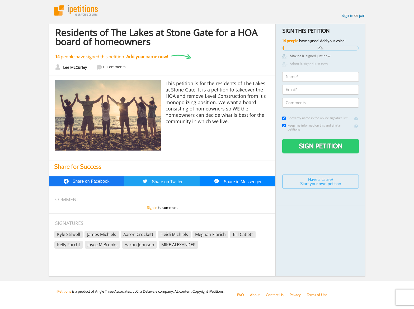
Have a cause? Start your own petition (320, 181)
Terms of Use (317, 294)
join (362, 15)
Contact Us (275, 294)
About (255, 294)
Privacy (295, 294)
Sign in (347, 15)
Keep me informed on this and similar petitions (311, 127)
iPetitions (76, 10)
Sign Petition (320, 146)
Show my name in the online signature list (314, 118)
